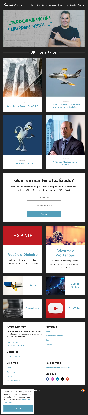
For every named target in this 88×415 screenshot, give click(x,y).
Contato (73, 5)
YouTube (74, 308)
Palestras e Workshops (65, 253)
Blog (38, 5)
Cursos (9, 376)
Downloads (33, 308)
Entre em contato (13, 357)
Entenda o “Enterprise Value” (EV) (22, 106)
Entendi (17, 409)
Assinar (44, 214)
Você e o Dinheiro (23, 255)
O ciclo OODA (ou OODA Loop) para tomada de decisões (65, 106)
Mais (79, 5)
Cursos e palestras (49, 5)
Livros (60, 5)
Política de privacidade (15, 345)
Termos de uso (12, 343)
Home (33, 5)
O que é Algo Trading (23, 163)
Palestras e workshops (54, 336)
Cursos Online (75, 286)
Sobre (66, 5)
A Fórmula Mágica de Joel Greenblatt (65, 163)
